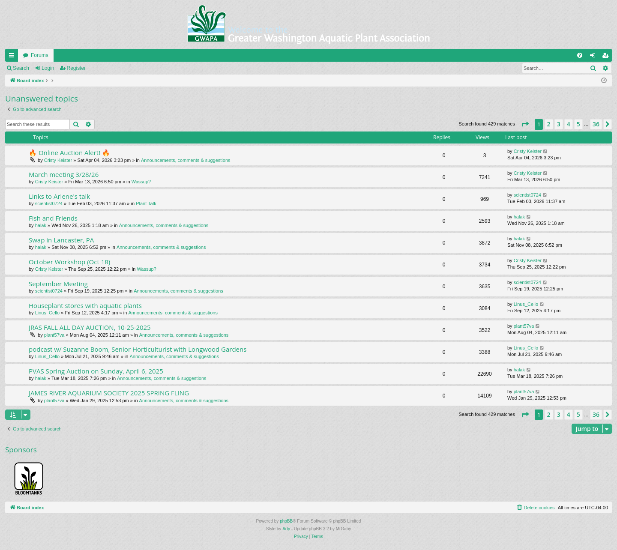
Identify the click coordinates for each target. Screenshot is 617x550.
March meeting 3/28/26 (64, 174)
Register (76, 68)
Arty (286, 528)
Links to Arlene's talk (59, 196)
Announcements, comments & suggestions (186, 160)
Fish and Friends (53, 218)
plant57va (54, 335)
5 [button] (578, 124)
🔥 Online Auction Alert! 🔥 (69, 152)
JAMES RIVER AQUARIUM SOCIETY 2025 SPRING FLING (109, 393)
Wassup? (141, 181)
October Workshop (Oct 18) (69, 261)
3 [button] (558, 124)
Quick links (13, 57)
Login (48, 68)
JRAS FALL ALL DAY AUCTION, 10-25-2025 (90, 327)
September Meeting (58, 283)
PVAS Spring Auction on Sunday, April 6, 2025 (96, 371)
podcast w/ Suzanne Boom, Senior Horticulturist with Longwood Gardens (137, 349)
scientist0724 (49, 203)
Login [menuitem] (594, 57)
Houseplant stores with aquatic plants (85, 305)
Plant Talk (146, 203)
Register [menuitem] (607, 57)
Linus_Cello (47, 312)
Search (21, 68)
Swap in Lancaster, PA (61, 240)
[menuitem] (579, 55)
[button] (524, 124)
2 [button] (549, 124)
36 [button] (596, 124)
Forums (39, 55)
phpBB (286, 521)
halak (40, 225)
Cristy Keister (58, 160)
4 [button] (568, 124)
